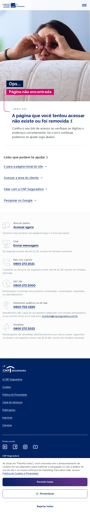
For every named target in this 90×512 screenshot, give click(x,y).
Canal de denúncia (12, 402)
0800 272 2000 (24, 285)
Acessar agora (23, 227)
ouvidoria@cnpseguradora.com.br (60, 316)
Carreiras (7, 425)
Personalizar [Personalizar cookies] (45, 493)
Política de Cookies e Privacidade (20, 473)
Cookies (6, 387)
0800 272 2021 (24, 263)
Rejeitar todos (45, 506)
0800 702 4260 (24, 307)
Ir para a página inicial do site (25, 166)
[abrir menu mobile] (84, 5)
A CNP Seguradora (12, 379)
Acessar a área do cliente (23, 177)
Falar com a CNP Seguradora (25, 189)
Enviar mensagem (25, 245)
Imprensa (7, 417)
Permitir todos (45, 482)
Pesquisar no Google (20, 200)
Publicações (8, 410)
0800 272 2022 (24, 328)
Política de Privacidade (14, 394)
